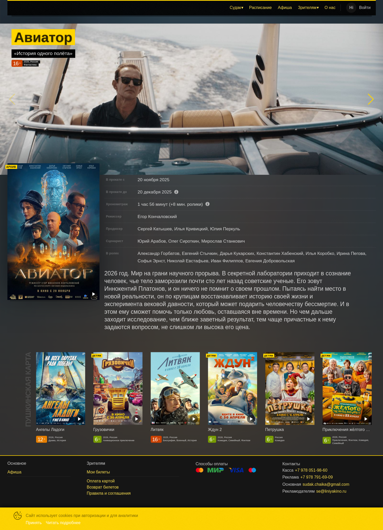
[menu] (175, 7)
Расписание (260, 7)
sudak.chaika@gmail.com (326, 484)
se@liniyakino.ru (331, 491)
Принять (34, 523)
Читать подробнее (63, 523)
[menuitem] (236, 7)
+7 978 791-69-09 (316, 477)
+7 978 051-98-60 (311, 470)
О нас (330, 7)
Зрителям (307, 7)
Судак (235, 7)
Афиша (285, 7)
